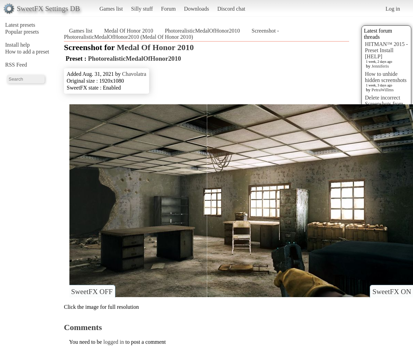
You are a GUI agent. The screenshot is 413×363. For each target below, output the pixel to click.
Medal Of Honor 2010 (128, 31)
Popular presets (22, 32)
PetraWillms (382, 89)
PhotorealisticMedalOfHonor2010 (202, 31)
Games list (111, 9)
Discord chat (231, 9)
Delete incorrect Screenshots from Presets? (384, 104)
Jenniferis (380, 66)
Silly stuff (142, 9)
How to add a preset (27, 52)
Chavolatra (134, 74)
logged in (113, 342)
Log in (393, 9)
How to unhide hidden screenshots (385, 77)
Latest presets (20, 25)
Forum (168, 9)
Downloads (196, 9)
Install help (17, 45)
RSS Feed (16, 65)
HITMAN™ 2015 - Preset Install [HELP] (386, 50)
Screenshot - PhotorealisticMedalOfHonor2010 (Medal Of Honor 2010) (171, 34)
